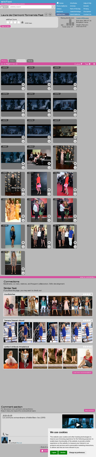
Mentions (60, 11)
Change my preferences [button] (77, 452)
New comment (89, 410)
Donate (86, 6)
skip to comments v (87, 277)
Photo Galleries (62, 6)
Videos (59, 9)
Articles (73, 6)
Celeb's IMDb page (82, 18)
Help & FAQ (87, 3)
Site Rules (73, 3)
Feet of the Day (75, 9)
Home (61, 3)
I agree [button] (54, 452)
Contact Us (87, 14)
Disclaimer (87, 11)
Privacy (86, 9)
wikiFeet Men (61, 14)
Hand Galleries (75, 14)
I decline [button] (62, 452)
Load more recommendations (82, 372)
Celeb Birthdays (75, 11)
